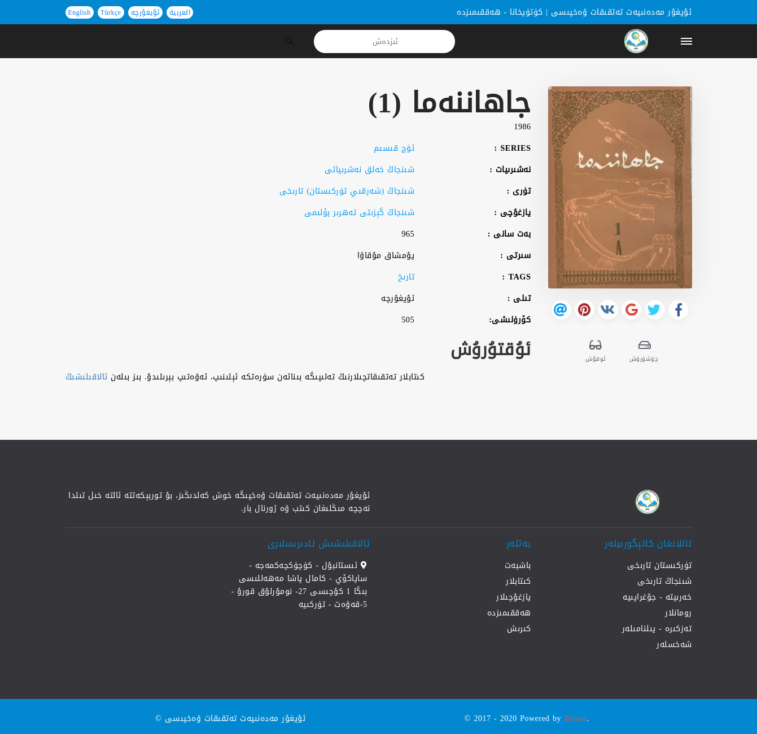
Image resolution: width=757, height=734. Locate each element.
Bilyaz (576, 718)
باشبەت (518, 565)
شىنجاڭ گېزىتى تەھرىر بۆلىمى (359, 212)
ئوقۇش (595, 350)
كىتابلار (518, 581)
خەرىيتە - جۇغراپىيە (657, 597)
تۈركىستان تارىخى (659, 565)
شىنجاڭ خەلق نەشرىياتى (370, 169)
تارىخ (406, 277)
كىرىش (519, 628)
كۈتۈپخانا (526, 12)
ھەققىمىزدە (479, 12)
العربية (180, 12)
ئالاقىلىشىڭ (86, 377)
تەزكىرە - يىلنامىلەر (657, 628)
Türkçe (110, 12)
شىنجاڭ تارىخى (664, 581)
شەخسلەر (674, 644)
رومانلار (678, 612)
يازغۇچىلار (513, 597)
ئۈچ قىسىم (394, 148)
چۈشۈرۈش (644, 350)
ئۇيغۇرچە (145, 12)
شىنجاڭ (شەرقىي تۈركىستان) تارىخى (347, 191)
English (79, 12)
